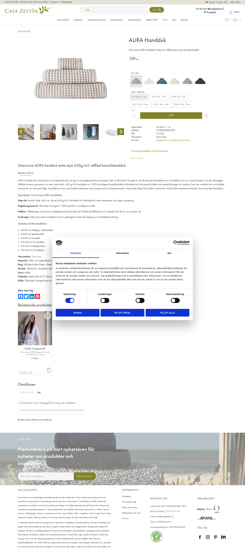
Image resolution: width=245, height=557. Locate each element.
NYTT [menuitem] (165, 19)
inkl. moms (235, 2)
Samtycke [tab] (75, 253)
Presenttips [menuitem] (152, 19)
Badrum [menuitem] (78, 19)
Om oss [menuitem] (125, 518)
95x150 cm (182, 104)
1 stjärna (21, 392)
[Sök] (157, 9)
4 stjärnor (29, 392)
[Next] (120, 131)
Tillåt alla (167, 312)
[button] (228, 20)
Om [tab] (169, 253)
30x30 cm (139, 96)
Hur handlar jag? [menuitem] (129, 501)
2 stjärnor (23, 392)
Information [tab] (122, 253)
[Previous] (21, 131)
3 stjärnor (26, 392)
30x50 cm (159, 96)
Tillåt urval (122, 312)
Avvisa (77, 312)
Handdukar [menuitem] (116, 19)
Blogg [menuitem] (184, 19)
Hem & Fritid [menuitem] (63, 19)
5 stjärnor (32, 392)
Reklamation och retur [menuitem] (131, 513)
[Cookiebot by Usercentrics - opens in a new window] (175, 242)
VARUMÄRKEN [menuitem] (134, 19)
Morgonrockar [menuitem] (96, 19)
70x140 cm (161, 104)
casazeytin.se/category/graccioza (173, 140)
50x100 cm (140, 104)
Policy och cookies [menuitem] (130, 507)
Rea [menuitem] (174, 19)
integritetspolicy (57, 483)
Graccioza (36, 256)
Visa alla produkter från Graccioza (149, 151)
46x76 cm (179, 96)
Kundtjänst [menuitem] (126, 496)
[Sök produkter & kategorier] (115, 9)
